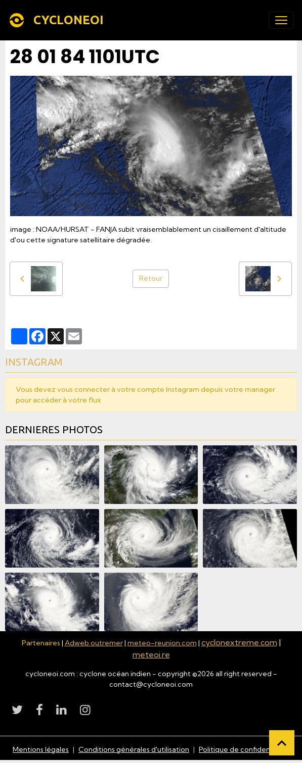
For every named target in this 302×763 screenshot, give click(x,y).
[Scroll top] (281, 742)
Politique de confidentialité (244, 749)
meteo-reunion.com (162, 642)
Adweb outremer (94, 642)
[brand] (58, 20)
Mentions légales (41, 749)
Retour (150, 278)
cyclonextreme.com (239, 642)
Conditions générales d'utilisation (133, 749)
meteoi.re (151, 654)
